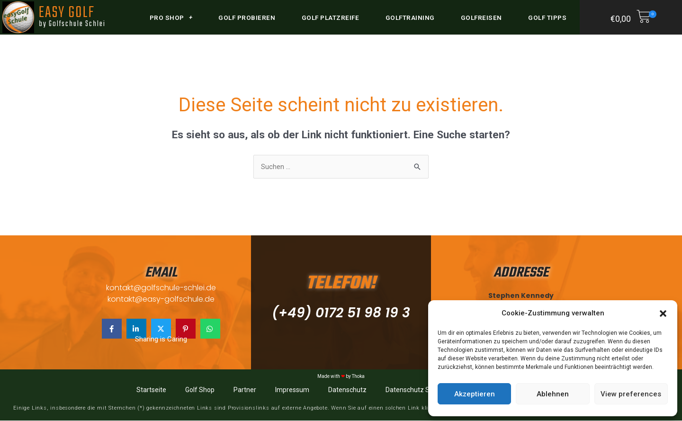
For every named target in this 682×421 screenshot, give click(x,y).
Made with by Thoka (341, 376)
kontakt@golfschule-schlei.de (161, 287)
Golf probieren (246, 17)
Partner (244, 390)
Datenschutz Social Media (424, 390)
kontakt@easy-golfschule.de (161, 299)
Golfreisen (481, 17)
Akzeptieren (474, 394)
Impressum (292, 390)
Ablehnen (553, 394)
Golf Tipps (547, 17)
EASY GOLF (71, 15)
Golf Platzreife (330, 17)
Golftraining (410, 17)
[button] (663, 313)
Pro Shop (171, 17)
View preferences (631, 394)
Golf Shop (200, 390)
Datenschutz (347, 390)
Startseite (151, 390)
